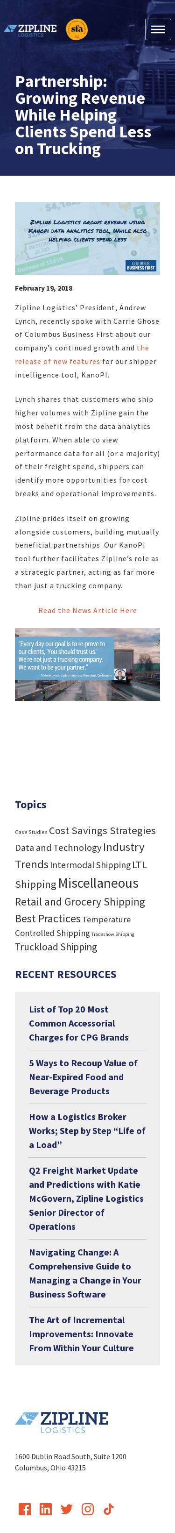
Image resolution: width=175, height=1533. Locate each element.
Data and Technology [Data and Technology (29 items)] (58, 847)
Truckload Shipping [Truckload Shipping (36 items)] (56, 947)
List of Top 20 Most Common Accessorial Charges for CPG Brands (79, 1023)
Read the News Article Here (87, 610)
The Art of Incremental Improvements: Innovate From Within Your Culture (81, 1334)
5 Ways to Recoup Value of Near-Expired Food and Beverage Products (83, 1077)
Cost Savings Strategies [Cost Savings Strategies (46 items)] (102, 830)
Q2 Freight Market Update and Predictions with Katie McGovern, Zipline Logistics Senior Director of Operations (86, 1198)
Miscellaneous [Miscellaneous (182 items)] (98, 882)
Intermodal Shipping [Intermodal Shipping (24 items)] (90, 864)
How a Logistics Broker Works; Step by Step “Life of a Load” (87, 1130)
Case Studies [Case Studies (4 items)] (31, 831)
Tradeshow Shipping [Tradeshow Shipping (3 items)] (112, 934)
